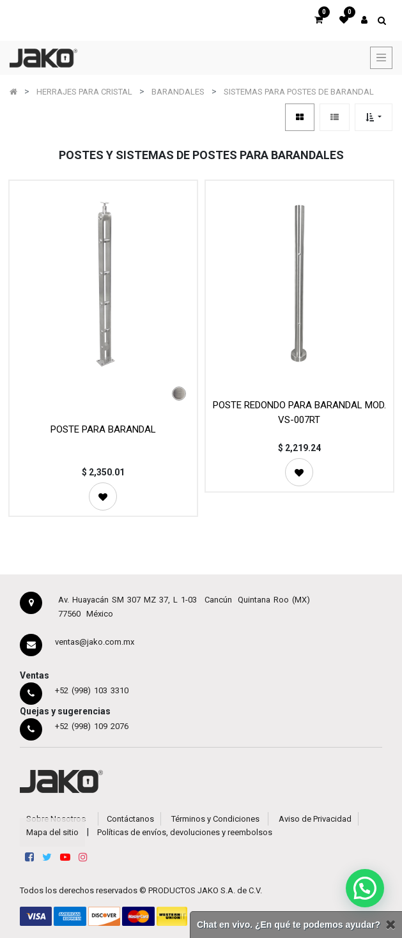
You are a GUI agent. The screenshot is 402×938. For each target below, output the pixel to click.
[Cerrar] (390, 925)
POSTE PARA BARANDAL (103, 429)
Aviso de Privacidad (315, 819)
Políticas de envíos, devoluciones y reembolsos (184, 832)
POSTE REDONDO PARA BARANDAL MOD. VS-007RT (299, 412)
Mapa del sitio (52, 832)
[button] (373, 117)
